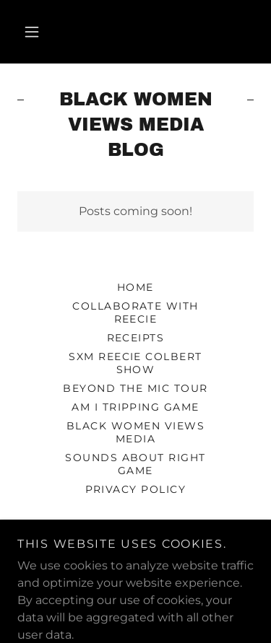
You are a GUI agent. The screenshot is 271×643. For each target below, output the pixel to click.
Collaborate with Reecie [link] (135, 312)
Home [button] (135, 287)
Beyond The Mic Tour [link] (135, 388)
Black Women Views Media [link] (135, 432)
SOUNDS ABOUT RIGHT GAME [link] (135, 464)
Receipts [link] (136, 337)
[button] (31, 31)
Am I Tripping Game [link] (135, 407)
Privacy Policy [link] (135, 489)
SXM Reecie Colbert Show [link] (135, 363)
